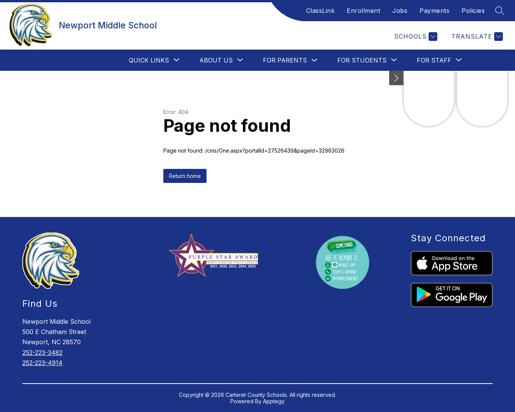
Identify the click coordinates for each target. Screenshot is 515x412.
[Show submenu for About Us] (216, 60)
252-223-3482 (42, 352)
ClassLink (320, 10)
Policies (473, 10)
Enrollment (363, 10)
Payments (434, 10)
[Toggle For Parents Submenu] (314, 60)
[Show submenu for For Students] (362, 60)
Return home (185, 176)
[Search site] (499, 10)
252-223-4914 (42, 363)
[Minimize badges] (396, 78)
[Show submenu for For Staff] (434, 60)
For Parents (285, 60)
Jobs (399, 10)
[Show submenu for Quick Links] (149, 60)
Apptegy (274, 401)
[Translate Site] (476, 36)
